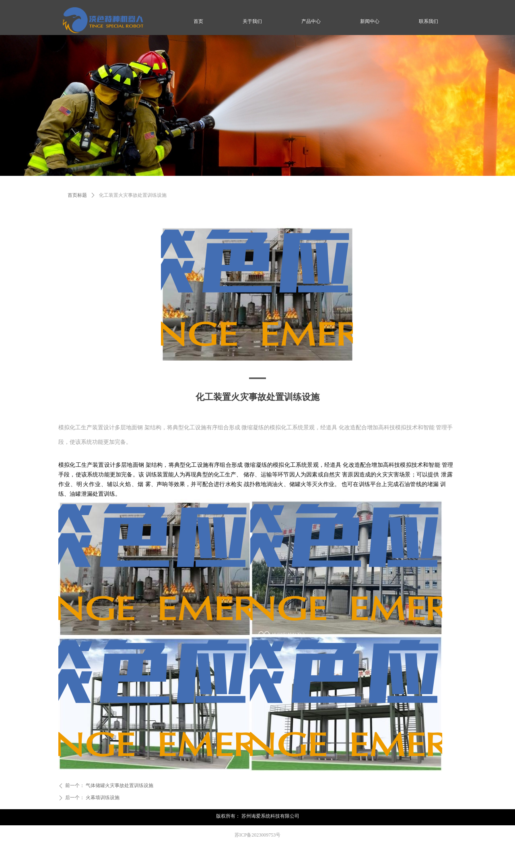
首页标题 (77, 195)
